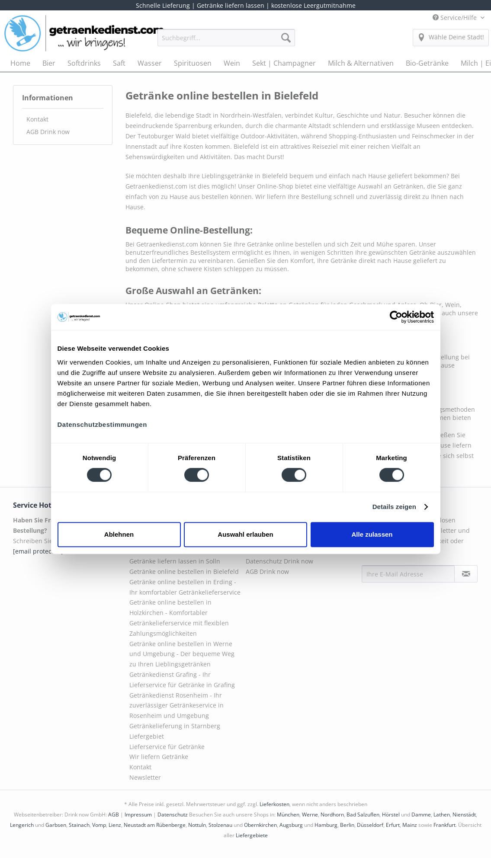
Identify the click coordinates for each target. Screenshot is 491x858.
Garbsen (55, 825)
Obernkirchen (260, 825)
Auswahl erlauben (245, 534)
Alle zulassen (371, 534)
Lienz (115, 825)
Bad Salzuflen (363, 814)
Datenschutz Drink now (279, 561)
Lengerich (22, 825)
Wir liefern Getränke (158, 756)
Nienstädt (464, 814)
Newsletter (145, 777)
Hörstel (391, 814)
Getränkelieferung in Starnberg (174, 726)
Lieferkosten (274, 804)
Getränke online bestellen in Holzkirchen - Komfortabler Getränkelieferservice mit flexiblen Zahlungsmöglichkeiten (179, 617)
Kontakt (37, 119)
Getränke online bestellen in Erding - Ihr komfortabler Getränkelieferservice (185, 587)
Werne (310, 814)
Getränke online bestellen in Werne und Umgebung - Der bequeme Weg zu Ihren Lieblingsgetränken (181, 654)
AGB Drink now (48, 132)
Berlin (347, 825)
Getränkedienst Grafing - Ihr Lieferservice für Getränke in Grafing (182, 679)
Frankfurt (444, 825)
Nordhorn (332, 814)
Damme (421, 814)
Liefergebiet (146, 736)
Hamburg (325, 825)
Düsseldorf (370, 825)
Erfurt (393, 825)
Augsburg (291, 825)
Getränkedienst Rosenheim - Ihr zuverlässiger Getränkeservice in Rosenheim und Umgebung (176, 705)
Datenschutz (172, 814)
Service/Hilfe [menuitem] (455, 17)
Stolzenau (220, 825)
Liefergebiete (252, 835)
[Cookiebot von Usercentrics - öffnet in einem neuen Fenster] (396, 317)
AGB (113, 814)
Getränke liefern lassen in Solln (174, 561)
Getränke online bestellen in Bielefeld (184, 571)
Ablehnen (119, 534)
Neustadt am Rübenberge (155, 825)
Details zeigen (394, 506)
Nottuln (197, 825)
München (288, 814)
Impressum (138, 814)
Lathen (441, 814)
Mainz (409, 825)
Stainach (79, 825)
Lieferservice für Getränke (167, 747)
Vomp (99, 825)
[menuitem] (226, 41)
